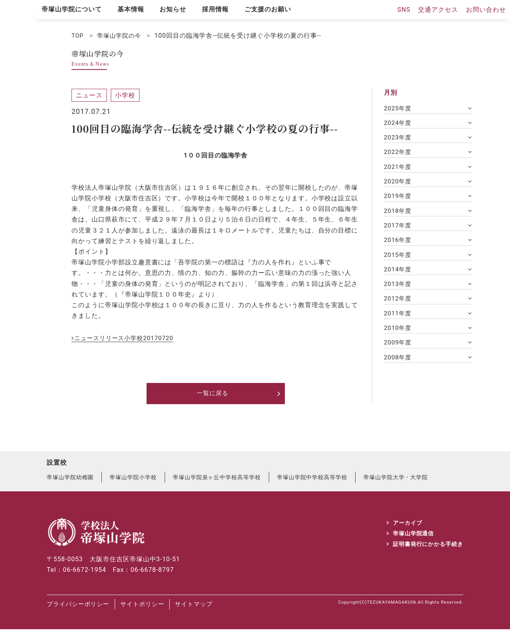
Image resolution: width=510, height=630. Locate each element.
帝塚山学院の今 (121, 35)
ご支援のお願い (267, 9)
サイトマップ (212, 605)
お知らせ (173, 9)
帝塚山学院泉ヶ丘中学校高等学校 (217, 478)
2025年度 (398, 108)
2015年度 (398, 258)
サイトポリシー (153, 605)
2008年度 (398, 363)
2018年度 (398, 213)
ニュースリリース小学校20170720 (126, 338)
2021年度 (398, 168)
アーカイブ (407, 523)
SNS (403, 9)
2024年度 (398, 123)
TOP (78, 35)
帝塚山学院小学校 (133, 478)
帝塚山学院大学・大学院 (396, 478)
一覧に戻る (212, 393)
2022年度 (398, 153)
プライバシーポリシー (80, 605)
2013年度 (398, 288)
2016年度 (398, 243)
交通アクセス (438, 9)
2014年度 (398, 273)
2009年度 (398, 348)
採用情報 (215, 9)
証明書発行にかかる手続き (428, 545)
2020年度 (398, 183)
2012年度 (398, 303)
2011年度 (398, 318)
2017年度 (398, 228)
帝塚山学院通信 (413, 534)
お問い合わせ (486, 9)
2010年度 (398, 333)
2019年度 (398, 198)
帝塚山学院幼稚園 (70, 478)
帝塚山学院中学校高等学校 (312, 478)
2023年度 (398, 138)
